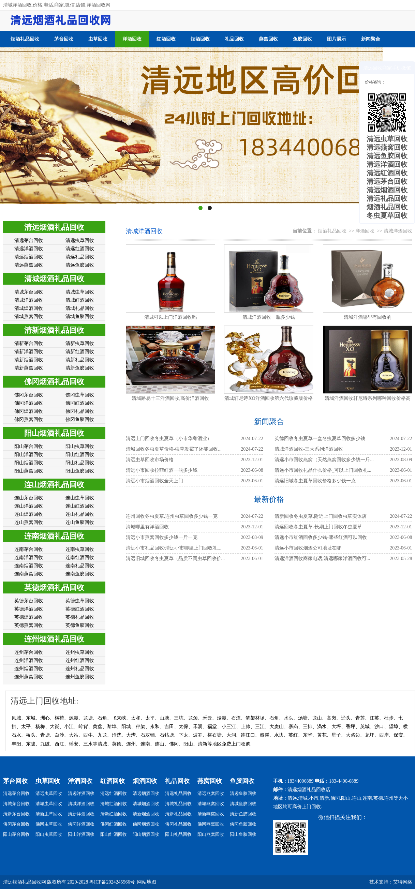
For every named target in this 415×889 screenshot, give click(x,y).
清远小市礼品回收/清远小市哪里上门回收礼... (173, 548)
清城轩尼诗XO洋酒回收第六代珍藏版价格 (268, 398)
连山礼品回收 (79, 514)
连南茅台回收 (28, 549)
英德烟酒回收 (28, 617)
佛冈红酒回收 (79, 403)
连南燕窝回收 (28, 573)
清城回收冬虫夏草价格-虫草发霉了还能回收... (174, 449)
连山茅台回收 (28, 497)
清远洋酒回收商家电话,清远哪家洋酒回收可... (322, 558)
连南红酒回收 (79, 557)
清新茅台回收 (28, 343)
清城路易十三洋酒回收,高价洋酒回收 (170, 398)
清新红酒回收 (79, 351)
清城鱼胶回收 (79, 316)
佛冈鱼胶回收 (79, 419)
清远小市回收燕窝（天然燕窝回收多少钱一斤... (324, 459)
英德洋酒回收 (28, 609)
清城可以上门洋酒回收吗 (170, 317)
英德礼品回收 (79, 617)
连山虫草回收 (79, 497)
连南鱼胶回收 (79, 573)
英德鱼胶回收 (79, 625)
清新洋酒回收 (28, 351)
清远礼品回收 (79, 256)
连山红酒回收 (79, 506)
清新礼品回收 (79, 359)
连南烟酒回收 (28, 565)
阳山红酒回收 (79, 454)
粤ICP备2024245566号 (112, 882)
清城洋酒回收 (28, 300)
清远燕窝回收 (28, 265)
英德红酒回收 (79, 609)
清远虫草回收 (79, 240)
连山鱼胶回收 (79, 522)
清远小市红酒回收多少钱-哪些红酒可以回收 (321, 537)
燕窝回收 (268, 39)
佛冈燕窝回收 (28, 419)
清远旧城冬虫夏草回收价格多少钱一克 (315, 480)
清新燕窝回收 (28, 368)
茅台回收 (63, 39)
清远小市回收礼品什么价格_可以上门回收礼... (323, 470)
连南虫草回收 (79, 549)
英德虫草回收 (79, 600)
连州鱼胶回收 (79, 676)
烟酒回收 (200, 39)
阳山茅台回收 (28, 446)
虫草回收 (97, 39)
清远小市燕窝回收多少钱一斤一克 (161, 537)
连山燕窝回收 (28, 522)
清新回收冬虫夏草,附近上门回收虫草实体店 (321, 516)
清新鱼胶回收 (79, 368)
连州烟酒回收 (28, 668)
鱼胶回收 (302, 39)
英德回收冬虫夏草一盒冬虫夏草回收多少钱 (320, 438)
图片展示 (336, 39)
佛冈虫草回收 (79, 394)
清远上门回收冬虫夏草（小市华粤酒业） (169, 438)
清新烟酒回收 (28, 359)
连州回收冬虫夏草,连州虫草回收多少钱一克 (172, 516)
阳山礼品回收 (79, 462)
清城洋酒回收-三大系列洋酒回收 (309, 449)
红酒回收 (166, 39)
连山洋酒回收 (28, 506)
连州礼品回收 (79, 668)
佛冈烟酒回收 (28, 411)
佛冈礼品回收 (79, 411)
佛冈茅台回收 (28, 394)
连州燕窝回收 (28, 676)
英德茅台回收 (28, 600)
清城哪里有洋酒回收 (147, 526)
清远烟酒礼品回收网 (24, 882)
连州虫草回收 (79, 652)
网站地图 (146, 882)
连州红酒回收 (79, 660)
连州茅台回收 (28, 652)
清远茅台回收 (28, 240)
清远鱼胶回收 (79, 265)
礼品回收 (234, 39)
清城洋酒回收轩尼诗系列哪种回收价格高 (368, 398)
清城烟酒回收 (28, 308)
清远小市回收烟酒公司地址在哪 (308, 548)
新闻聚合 (370, 39)
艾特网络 (402, 882)
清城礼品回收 (79, 308)
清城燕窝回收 (28, 316)
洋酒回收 (132, 39)
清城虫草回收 (79, 292)
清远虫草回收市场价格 (150, 459)
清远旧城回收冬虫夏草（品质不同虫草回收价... (175, 558)
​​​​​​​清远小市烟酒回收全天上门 (154, 480)
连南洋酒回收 (28, 557)
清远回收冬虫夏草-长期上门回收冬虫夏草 (318, 526)
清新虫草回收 (79, 343)
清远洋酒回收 (28, 248)
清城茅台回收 (28, 292)
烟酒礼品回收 (25, 39)
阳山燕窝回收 (28, 470)
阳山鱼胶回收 (79, 470)
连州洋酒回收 (28, 660)
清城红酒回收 (79, 300)
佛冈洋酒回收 (28, 403)
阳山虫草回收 (79, 446)
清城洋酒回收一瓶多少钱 (268, 317)
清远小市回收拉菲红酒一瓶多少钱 (161, 470)
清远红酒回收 (79, 248)
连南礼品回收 (79, 565)
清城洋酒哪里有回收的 (367, 317)
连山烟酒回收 (28, 514)
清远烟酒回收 (28, 256)
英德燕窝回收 (28, 625)
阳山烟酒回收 (28, 462)
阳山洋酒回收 (28, 454)
